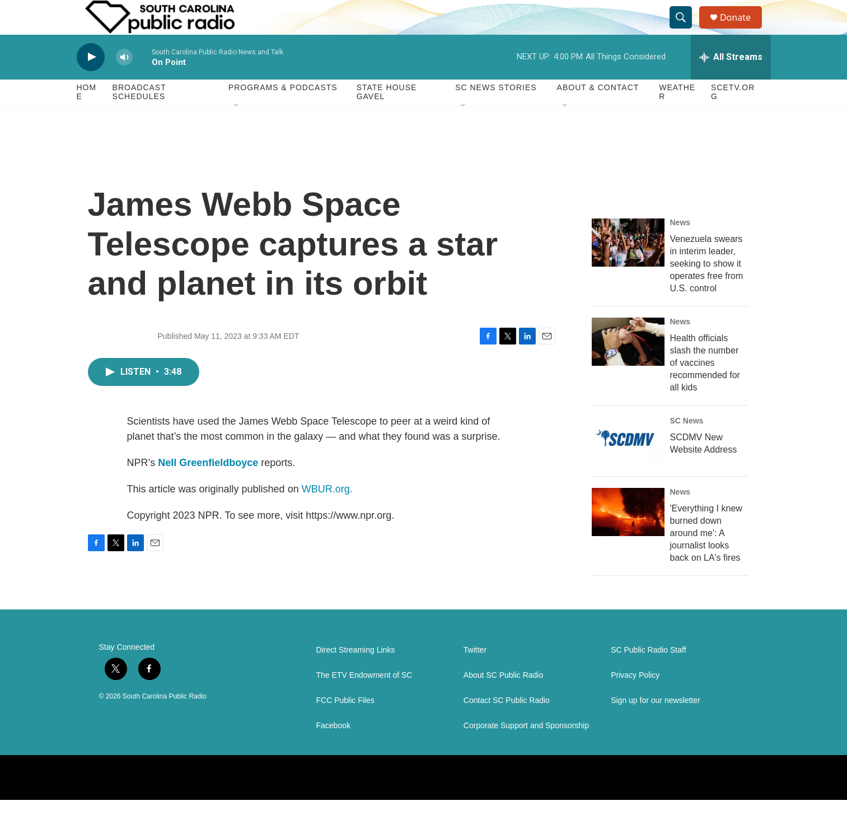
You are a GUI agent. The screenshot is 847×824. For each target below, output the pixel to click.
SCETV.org (733, 116)
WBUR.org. (327, 513)
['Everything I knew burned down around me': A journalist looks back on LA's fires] (628, 536)
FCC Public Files (345, 724)
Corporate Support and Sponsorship (526, 750)
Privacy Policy (635, 699)
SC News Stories (495, 112)
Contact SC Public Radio (507, 724)
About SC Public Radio (503, 699)
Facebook (333, 750)
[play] (91, 81)
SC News (687, 444)
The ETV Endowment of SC (364, 699)
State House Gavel (387, 116)
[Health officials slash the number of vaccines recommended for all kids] (628, 366)
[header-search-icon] (686, 29)
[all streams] (731, 81)
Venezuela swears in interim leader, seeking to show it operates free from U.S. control (706, 287)
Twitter (475, 674)
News (680, 246)
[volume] (124, 81)
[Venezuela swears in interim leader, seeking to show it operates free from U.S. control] (628, 267)
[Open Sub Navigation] (236, 129)
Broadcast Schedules (139, 116)
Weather (677, 116)
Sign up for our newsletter (655, 724)
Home (87, 116)
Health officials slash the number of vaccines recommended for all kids (705, 386)
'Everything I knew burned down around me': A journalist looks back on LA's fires (706, 557)
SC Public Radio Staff (648, 674)
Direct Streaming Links (355, 674)
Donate (742, 29)
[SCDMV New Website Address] (628, 465)
